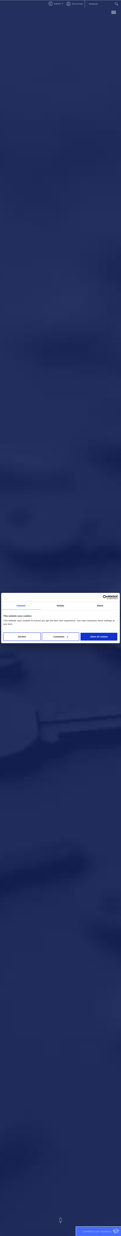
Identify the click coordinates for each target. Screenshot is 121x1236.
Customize (60, 636)
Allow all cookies (99, 636)
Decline (22, 636)
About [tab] (100, 605)
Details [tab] (60, 605)
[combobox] (103, 3)
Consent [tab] (21, 605)
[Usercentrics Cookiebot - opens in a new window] (105, 597)
